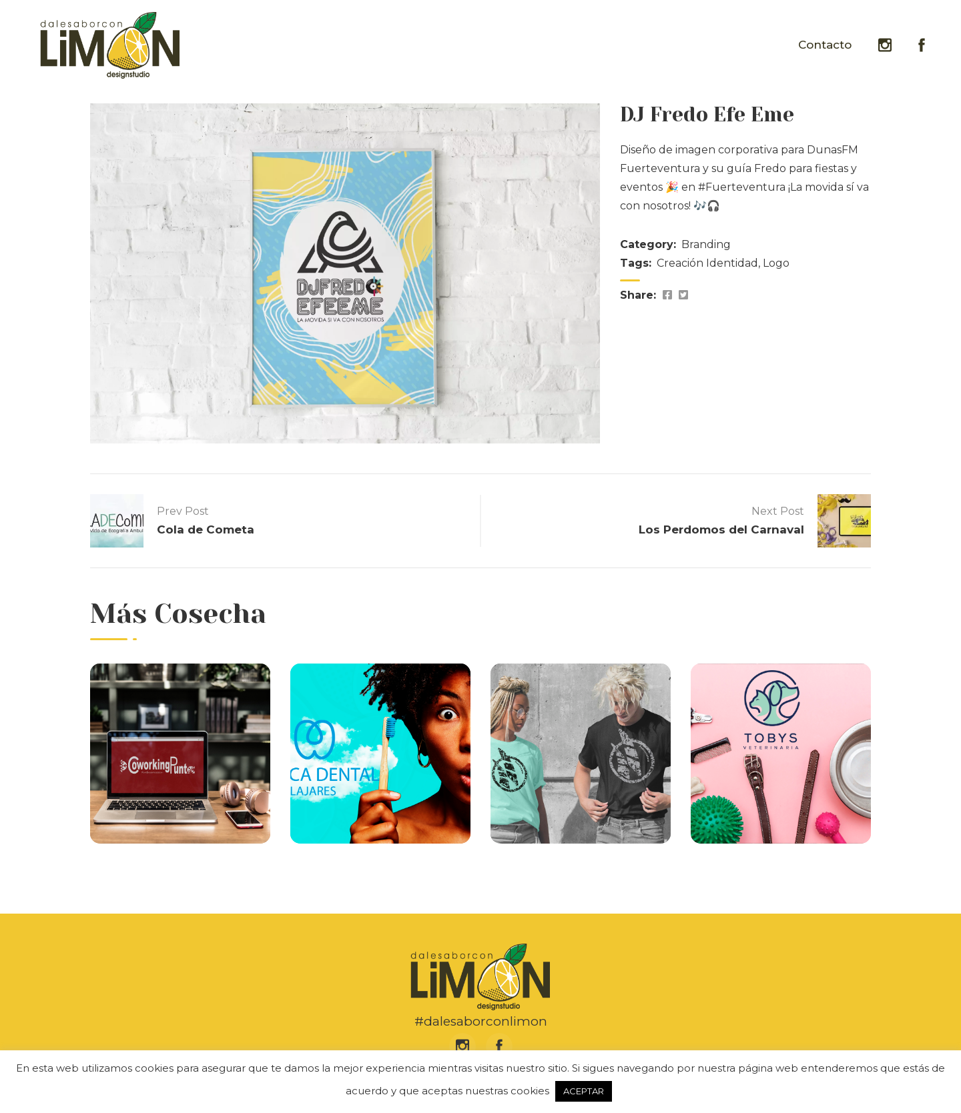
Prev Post (183, 511)
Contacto (825, 44)
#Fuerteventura (741, 187)
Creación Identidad (707, 263)
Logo (776, 263)
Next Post (777, 511)
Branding (706, 244)
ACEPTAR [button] (583, 1091)
